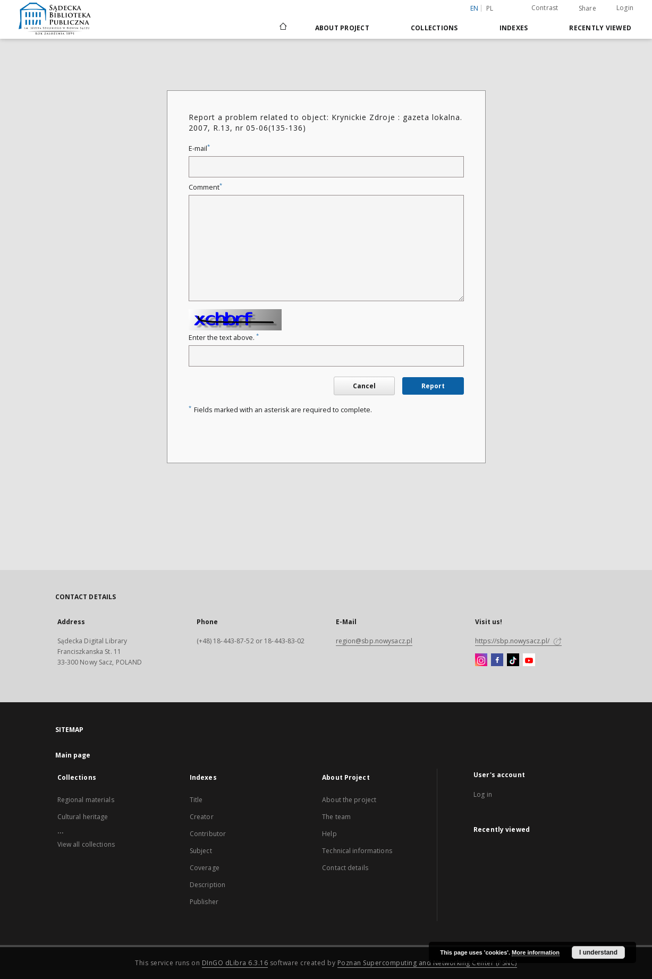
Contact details (345, 867)
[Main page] (282, 27)
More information (536, 952)
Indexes (513, 27)
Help (329, 833)
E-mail (199, 148)
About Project (342, 27)
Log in (482, 794)
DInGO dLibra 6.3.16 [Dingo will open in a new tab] (235, 962)
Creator (202, 816)
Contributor (208, 833)
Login (624, 7)
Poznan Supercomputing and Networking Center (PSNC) (427, 962)
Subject (201, 850)
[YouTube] (529, 660)
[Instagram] (481, 660)
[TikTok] (513, 660)
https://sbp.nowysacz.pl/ (518, 640)
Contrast (544, 7)
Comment (205, 187)
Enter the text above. (224, 337)
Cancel (364, 385)
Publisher (204, 901)
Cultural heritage (82, 816)
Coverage (204, 867)
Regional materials (85, 799)
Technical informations (357, 850)
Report (433, 385)
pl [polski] (490, 8)
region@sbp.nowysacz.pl (374, 640)
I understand (598, 952)
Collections (434, 27)
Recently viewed (600, 27)
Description (207, 884)
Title (196, 799)
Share (587, 8)
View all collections (86, 844)
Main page (73, 755)
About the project (349, 799)
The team (336, 816)
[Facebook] (497, 660)
